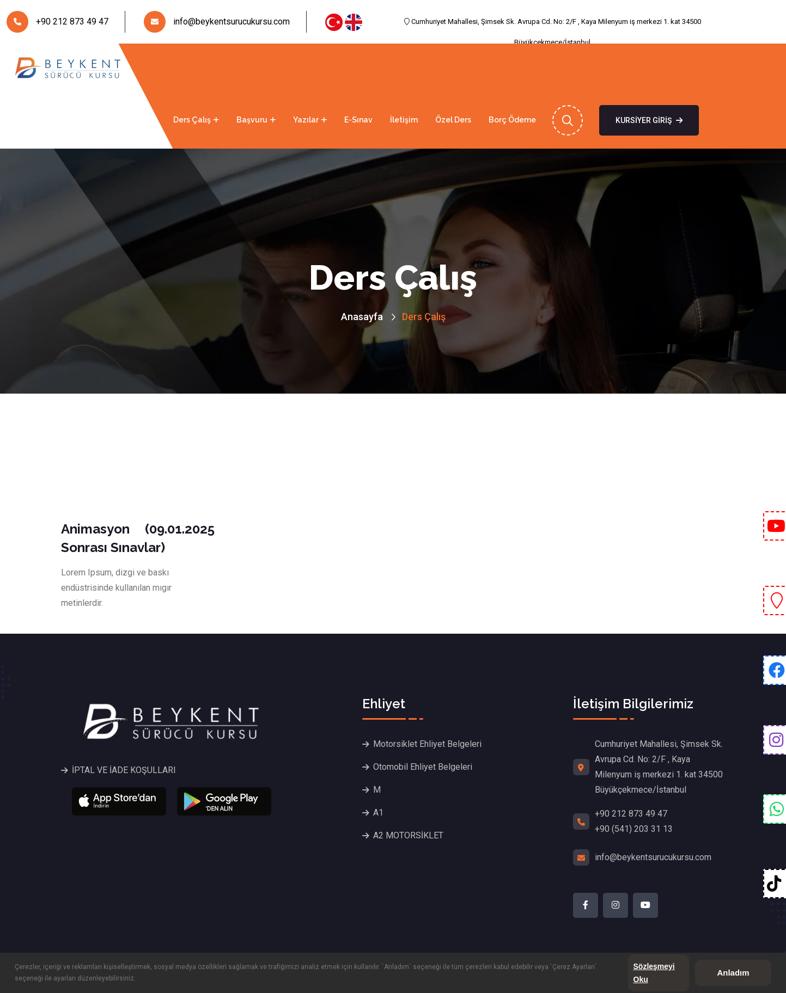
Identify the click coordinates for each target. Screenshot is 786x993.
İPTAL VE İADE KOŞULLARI (124, 770)
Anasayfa (26, 119)
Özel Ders (453, 119)
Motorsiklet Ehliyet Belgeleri (427, 744)
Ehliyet (135, 119)
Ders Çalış (192, 119)
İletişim (404, 119)
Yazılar (306, 119)
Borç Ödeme (512, 119)
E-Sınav (358, 119)
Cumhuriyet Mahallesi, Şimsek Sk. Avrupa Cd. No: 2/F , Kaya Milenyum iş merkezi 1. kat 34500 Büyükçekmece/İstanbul (552, 24)
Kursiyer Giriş (649, 120)
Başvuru (251, 119)
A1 (378, 812)
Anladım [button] (733, 972)
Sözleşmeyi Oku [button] (654, 973)
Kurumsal (78, 119)
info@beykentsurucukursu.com (217, 22)
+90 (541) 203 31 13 (634, 829)
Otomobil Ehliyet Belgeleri (422, 767)
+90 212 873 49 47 (57, 22)
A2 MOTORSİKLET (408, 835)
